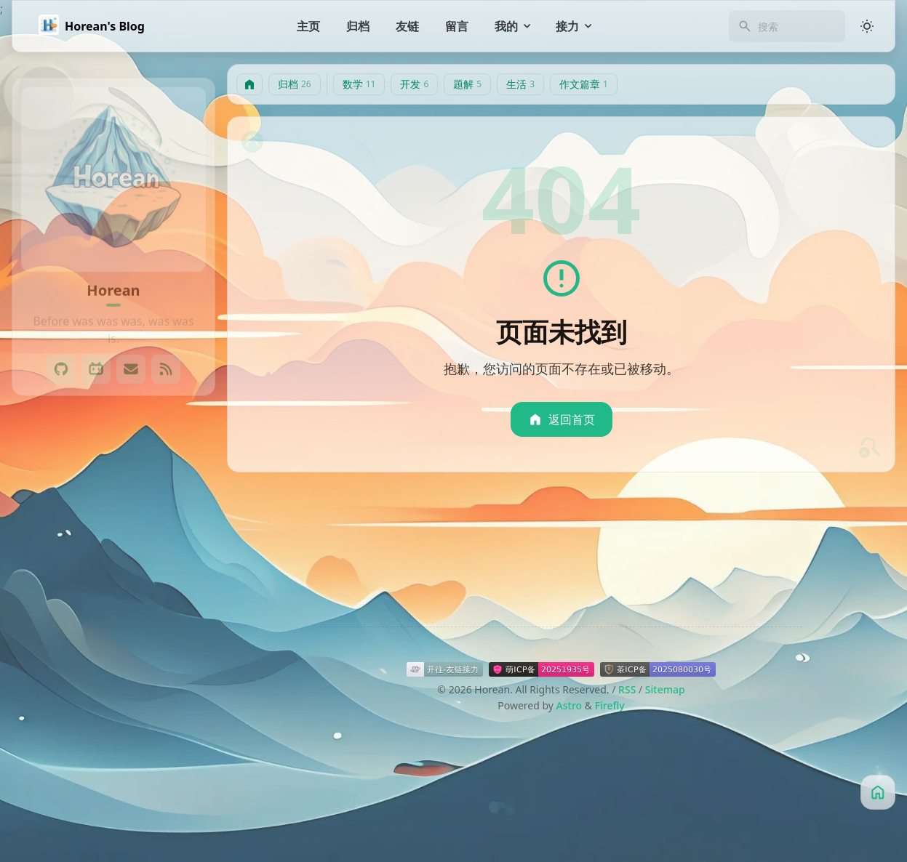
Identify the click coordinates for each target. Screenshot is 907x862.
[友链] (407, 26)
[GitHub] (61, 355)
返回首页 (561, 419)
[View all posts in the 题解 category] (113, 595)
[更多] (113, 831)
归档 (294, 84)
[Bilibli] (96, 355)
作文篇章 (583, 84)
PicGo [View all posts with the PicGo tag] (81, 800)
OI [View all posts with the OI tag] (38, 800)
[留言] (456, 26)
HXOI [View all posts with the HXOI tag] (149, 771)
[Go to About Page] (113, 165)
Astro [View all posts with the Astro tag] (174, 742)
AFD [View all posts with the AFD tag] (128, 742)
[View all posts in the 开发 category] (113, 566)
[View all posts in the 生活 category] (113, 624)
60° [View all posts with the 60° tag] (87, 742)
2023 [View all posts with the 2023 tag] (44, 742)
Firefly (610, 705)
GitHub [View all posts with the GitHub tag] (50, 771)
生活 (520, 84)
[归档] (358, 26)
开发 (414, 84)
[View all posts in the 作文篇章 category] (113, 653)
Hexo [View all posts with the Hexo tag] (102, 771)
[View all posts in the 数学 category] (113, 537)
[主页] (308, 26)
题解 (467, 84)
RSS (627, 689)
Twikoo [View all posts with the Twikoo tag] (135, 800)
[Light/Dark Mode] (867, 26)
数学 (359, 84)
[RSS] (165, 355)
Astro (569, 705)
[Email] (130, 355)
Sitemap (665, 689)
